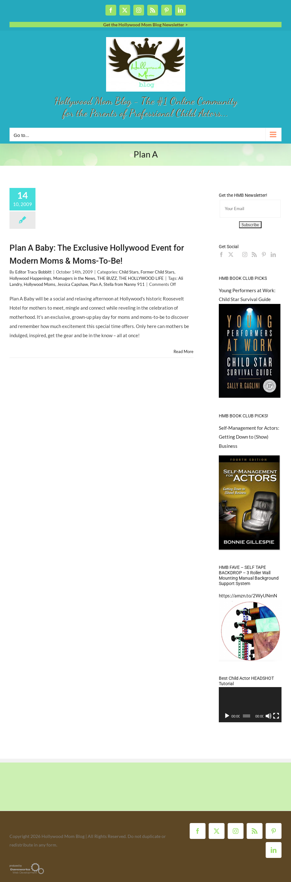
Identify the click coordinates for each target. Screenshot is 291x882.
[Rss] (254, 254)
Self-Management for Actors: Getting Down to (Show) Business (249, 437)
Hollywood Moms (39, 284)
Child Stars (129, 271)
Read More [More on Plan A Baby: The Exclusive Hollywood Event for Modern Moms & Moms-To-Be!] (183, 351)
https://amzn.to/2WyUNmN (248, 595)
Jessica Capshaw (72, 284)
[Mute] (268, 716)
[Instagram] (244, 254)
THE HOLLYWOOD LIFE (141, 278)
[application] (250, 704)
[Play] (227, 716)
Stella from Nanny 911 (124, 284)
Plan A (96, 284)
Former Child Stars (157, 271)
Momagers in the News (74, 278)
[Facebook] (221, 254)
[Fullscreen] (276, 716)
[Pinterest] (263, 254)
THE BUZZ (107, 278)
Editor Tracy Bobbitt (33, 271)
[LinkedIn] (273, 254)
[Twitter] (230, 254)
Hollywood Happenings (30, 278)
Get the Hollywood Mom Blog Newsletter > (145, 24)
